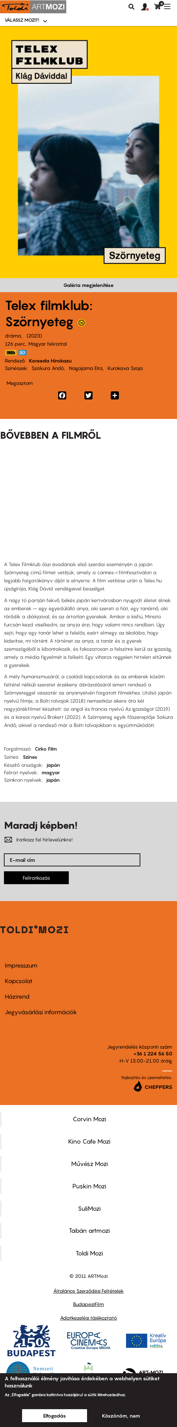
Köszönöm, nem (121, 1416)
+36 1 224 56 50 (152, 1053)
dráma (13, 336)
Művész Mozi (89, 1163)
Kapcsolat (18, 981)
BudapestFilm (88, 1304)
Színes (30, 757)
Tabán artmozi (89, 1230)
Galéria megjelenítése (88, 285)
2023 (34, 336)
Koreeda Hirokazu (50, 360)
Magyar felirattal (47, 344)
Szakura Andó (48, 368)
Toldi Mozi (89, 1253)
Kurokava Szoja (125, 368)
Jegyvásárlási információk (41, 1012)
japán (53, 765)
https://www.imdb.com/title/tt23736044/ (11, 352)
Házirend (17, 996)
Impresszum (21, 965)
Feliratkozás (36, 878)
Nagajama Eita (86, 368)
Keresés (131, 7)
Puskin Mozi (89, 1186)
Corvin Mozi (89, 1119)
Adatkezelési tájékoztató (88, 1318)
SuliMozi (89, 1208)
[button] (147, 7)
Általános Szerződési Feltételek (88, 1291)
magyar (51, 772)
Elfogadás (54, 1416)
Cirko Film (46, 749)
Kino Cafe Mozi (89, 1141)
